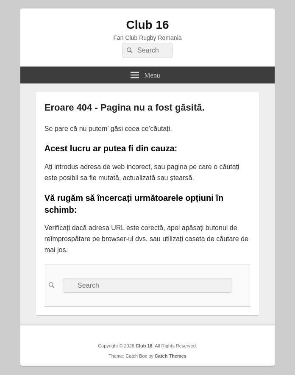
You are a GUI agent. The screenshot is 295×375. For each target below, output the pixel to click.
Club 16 (147, 24)
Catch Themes (170, 355)
